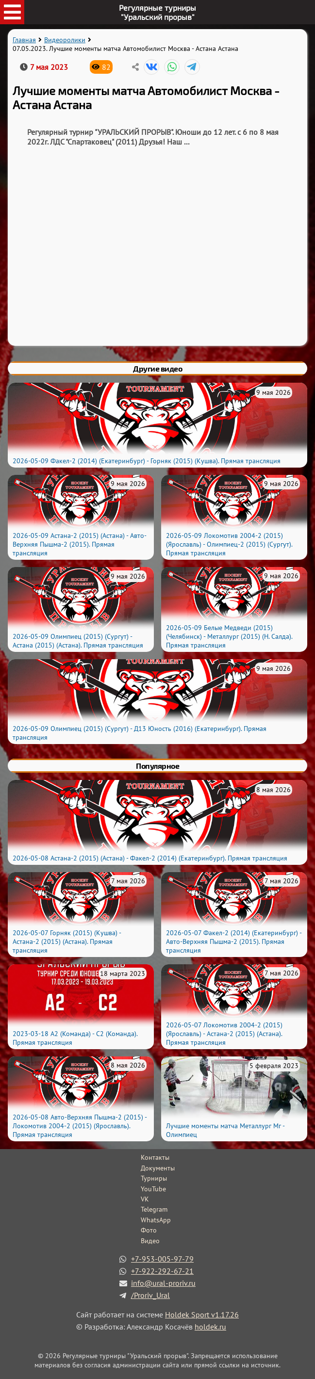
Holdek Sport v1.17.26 (202, 1314)
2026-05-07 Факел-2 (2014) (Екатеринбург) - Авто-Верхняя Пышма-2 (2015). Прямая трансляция (233, 941)
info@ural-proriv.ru (163, 1283)
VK (145, 1199)
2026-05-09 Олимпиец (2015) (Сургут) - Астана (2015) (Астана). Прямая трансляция (78, 640)
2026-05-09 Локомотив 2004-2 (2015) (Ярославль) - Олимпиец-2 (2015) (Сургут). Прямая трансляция (229, 544)
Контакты (155, 1157)
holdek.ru (210, 1326)
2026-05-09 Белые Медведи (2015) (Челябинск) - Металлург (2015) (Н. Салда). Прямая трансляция (229, 636)
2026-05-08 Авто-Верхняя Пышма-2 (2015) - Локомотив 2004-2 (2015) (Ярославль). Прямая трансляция (80, 1126)
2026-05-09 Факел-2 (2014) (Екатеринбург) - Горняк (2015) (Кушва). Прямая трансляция (147, 460)
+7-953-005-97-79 (162, 1259)
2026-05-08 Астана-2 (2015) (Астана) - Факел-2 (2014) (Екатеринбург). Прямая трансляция (150, 858)
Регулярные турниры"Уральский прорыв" (157, 12)
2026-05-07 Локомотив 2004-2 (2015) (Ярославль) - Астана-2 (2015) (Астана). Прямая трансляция (224, 1034)
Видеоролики (64, 39)
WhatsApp (156, 1220)
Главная (24, 39)
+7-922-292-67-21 (162, 1271)
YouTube (153, 1188)
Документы (158, 1168)
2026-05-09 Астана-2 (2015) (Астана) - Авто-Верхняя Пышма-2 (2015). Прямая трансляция (80, 544)
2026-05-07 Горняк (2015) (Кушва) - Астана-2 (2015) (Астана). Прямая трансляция (67, 941)
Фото (149, 1230)
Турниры (154, 1178)
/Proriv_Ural (150, 1295)
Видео (150, 1240)
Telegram (154, 1209)
